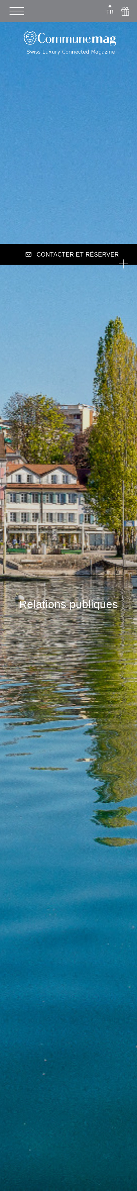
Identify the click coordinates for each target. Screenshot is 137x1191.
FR (110, 12)
